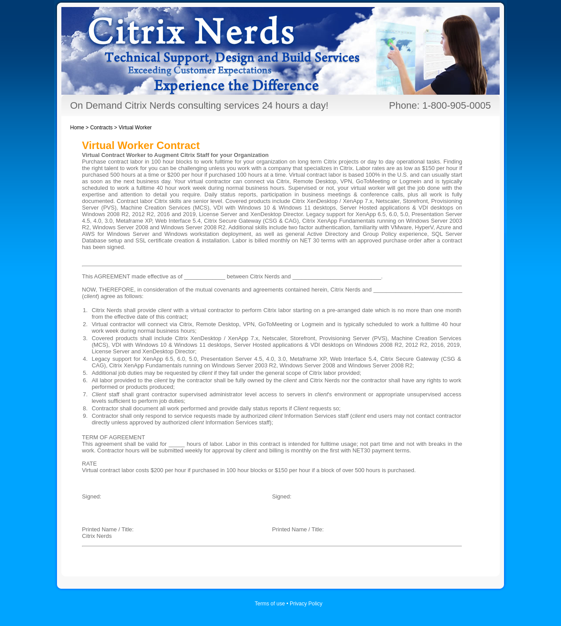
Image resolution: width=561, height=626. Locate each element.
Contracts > (104, 127)
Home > (80, 127)
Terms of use (270, 604)
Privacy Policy (306, 604)
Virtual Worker (135, 127)
